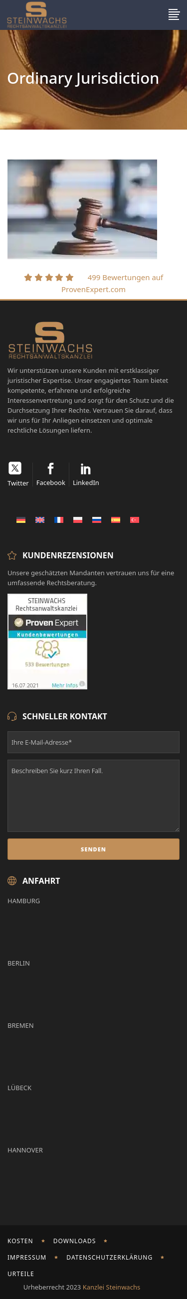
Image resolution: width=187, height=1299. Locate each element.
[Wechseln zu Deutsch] (20, 519)
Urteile (20, 1274)
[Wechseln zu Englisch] (39, 519)
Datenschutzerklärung (109, 1257)
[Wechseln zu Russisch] (96, 519)
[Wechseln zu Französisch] (58, 519)
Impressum (26, 1257)
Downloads (74, 1241)
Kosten (20, 1241)
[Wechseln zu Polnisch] (77, 519)
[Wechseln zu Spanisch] (115, 519)
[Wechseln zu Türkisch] (134, 519)
